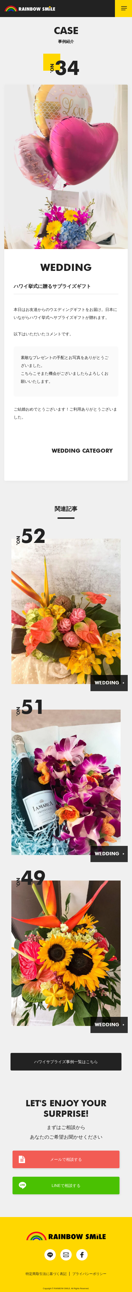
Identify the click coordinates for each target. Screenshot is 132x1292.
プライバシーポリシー (89, 1274)
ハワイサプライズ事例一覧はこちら (66, 1061)
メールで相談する (66, 1159)
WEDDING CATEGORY (84, 451)
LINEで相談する (65, 1185)
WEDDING (107, 683)
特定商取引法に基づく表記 (46, 1274)
